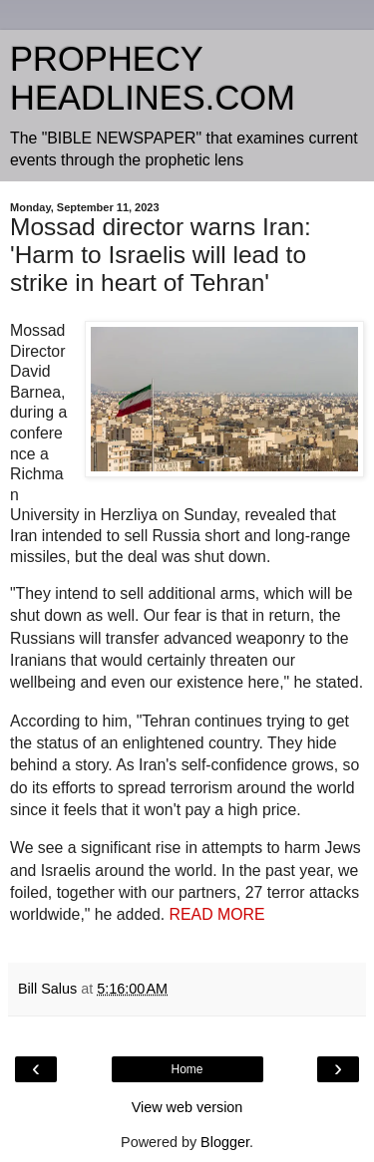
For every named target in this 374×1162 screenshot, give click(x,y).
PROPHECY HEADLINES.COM (152, 78)
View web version (187, 1107)
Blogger (224, 1142)
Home (186, 1069)
